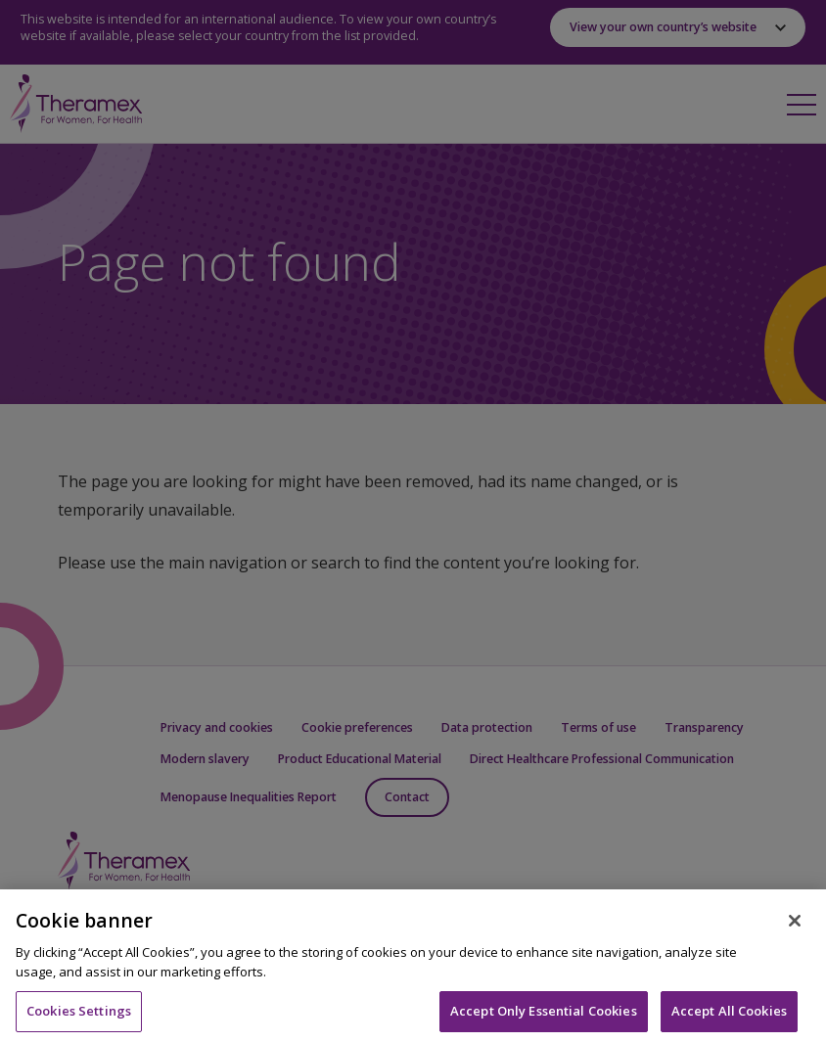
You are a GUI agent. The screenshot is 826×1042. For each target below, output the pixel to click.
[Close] (794, 931)
